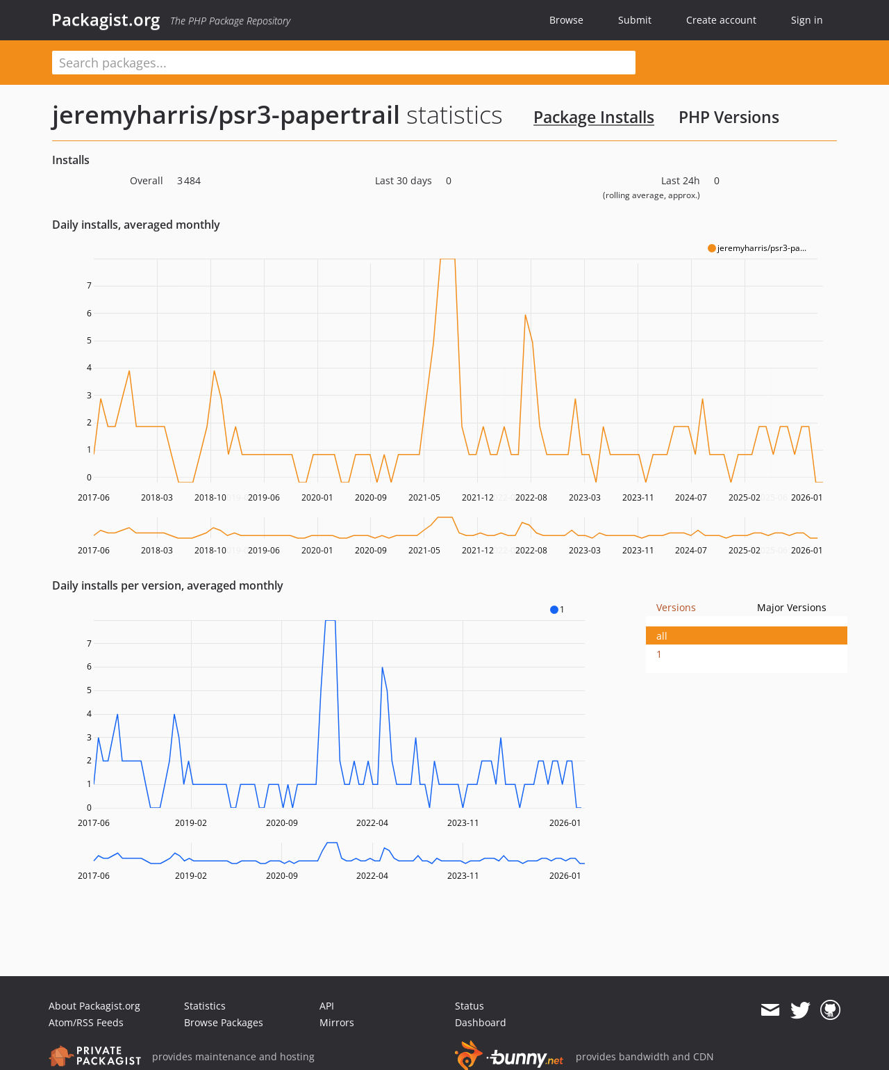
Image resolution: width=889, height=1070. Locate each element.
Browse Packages (223, 1022)
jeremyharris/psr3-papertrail (226, 114)
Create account (721, 19)
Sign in (807, 19)
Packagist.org (105, 19)
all (661, 635)
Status (469, 1005)
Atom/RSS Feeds (86, 1022)
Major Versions (791, 607)
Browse (566, 19)
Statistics (205, 1005)
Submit (634, 19)
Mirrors (336, 1022)
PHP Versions (729, 117)
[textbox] (343, 62)
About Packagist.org (94, 1005)
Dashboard (480, 1022)
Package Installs (593, 117)
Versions (676, 607)
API (326, 1005)
